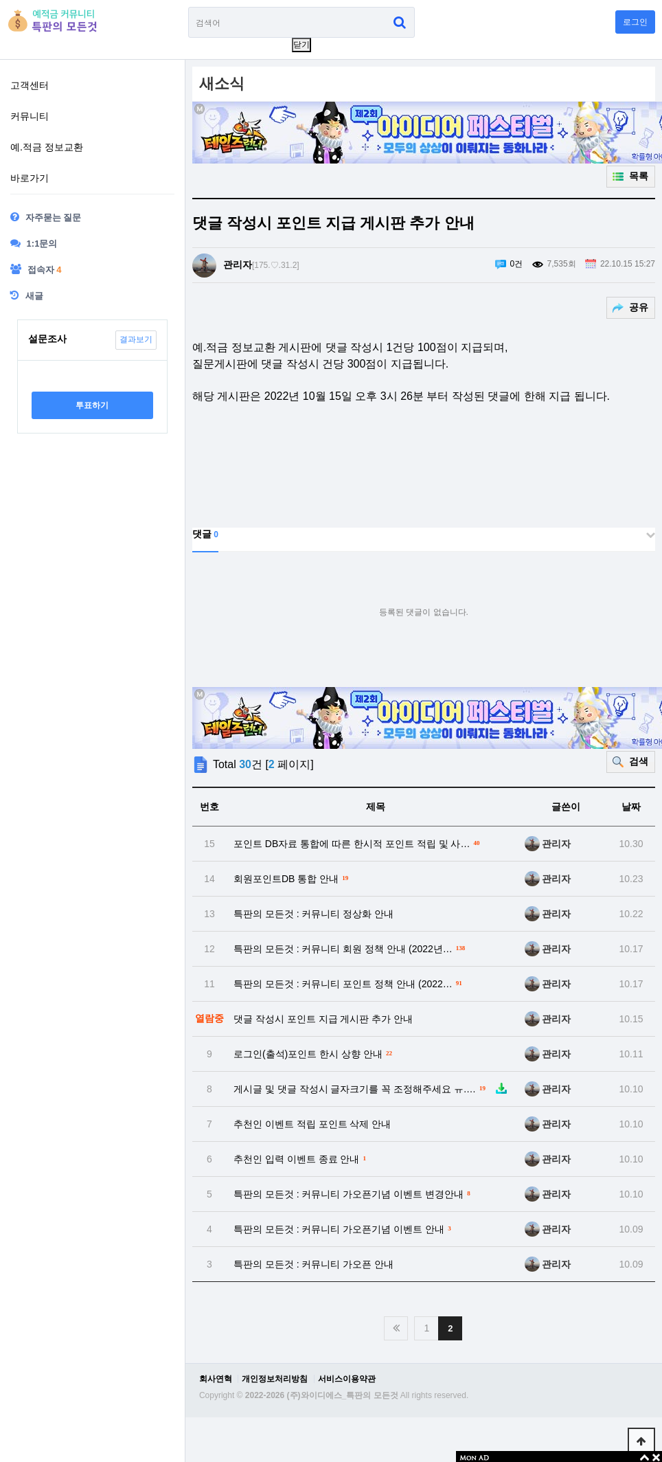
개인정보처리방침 (275, 1379)
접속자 (35, 269)
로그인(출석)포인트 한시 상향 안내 (314, 1052)
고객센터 (29, 85)
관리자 (237, 264)
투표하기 (92, 405)
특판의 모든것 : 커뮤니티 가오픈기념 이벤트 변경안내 (353, 1193)
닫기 (301, 44)
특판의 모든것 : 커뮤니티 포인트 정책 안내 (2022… (349, 982)
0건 (516, 264)
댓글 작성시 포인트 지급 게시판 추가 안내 (323, 1018)
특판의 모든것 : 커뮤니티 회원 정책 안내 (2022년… (350, 947)
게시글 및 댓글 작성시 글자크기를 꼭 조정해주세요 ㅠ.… (370, 1087)
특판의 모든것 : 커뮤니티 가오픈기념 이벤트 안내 (344, 1228)
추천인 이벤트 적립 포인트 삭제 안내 (312, 1123)
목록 (638, 175)
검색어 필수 (188, 7)
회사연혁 (215, 1379)
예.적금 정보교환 (46, 147)
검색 (638, 761)
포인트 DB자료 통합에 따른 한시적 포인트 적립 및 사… (358, 842)
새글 (26, 295)
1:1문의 (33, 243)
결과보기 (135, 339)
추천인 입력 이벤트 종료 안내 (301, 1158)
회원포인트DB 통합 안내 (292, 877)
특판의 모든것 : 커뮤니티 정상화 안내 (313, 913)
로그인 (635, 22)
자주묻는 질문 (45, 217)
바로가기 (29, 177)
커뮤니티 (29, 116)
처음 (396, 1328)
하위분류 (169, 87)
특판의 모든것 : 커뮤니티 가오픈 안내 (313, 1264)
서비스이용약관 (347, 1379)
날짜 (631, 806)
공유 (638, 307)
